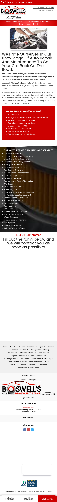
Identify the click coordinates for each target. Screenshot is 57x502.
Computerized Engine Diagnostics (18, 181)
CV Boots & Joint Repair (14, 186)
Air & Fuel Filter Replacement (16, 173)
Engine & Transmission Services (22, 356)
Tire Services (25, 359)
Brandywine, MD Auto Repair (28, 368)
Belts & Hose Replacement (15, 167)
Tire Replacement (11, 203)
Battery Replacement (13, 164)
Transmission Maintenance (15, 211)
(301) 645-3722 (16, 2)
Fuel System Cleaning (13, 170)
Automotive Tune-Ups (13, 214)
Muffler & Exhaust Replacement (17, 195)
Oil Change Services (11, 359)
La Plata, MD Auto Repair (38, 365)
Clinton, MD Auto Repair (18, 365)
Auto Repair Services (13, 153)
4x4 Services (12, 353)
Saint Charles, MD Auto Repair (42, 359)
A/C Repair (8, 184)
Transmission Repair (12, 225)
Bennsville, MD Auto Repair (17, 362)
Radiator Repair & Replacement (17, 198)
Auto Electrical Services (27, 353)
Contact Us (24, 350)
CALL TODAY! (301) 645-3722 (47, 498)
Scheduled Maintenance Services (18, 156)
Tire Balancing (10, 206)
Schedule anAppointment (28, 498)
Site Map (46, 350)
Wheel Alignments (12, 189)
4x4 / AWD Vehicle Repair (15, 228)
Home (5, 347)
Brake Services (43, 353)
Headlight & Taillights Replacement (19, 192)
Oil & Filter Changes (12, 178)
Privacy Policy (36, 350)
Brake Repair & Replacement (16, 159)
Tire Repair (8, 209)
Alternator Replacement (14, 175)
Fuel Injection (9, 222)
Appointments (13, 350)
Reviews (51, 347)
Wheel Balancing (11, 217)
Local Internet (47, 491)
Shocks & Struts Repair (13, 200)
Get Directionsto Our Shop (9, 498)
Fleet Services (32, 347)
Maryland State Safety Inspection (18, 161)
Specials (42, 347)
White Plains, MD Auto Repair (39, 362)
